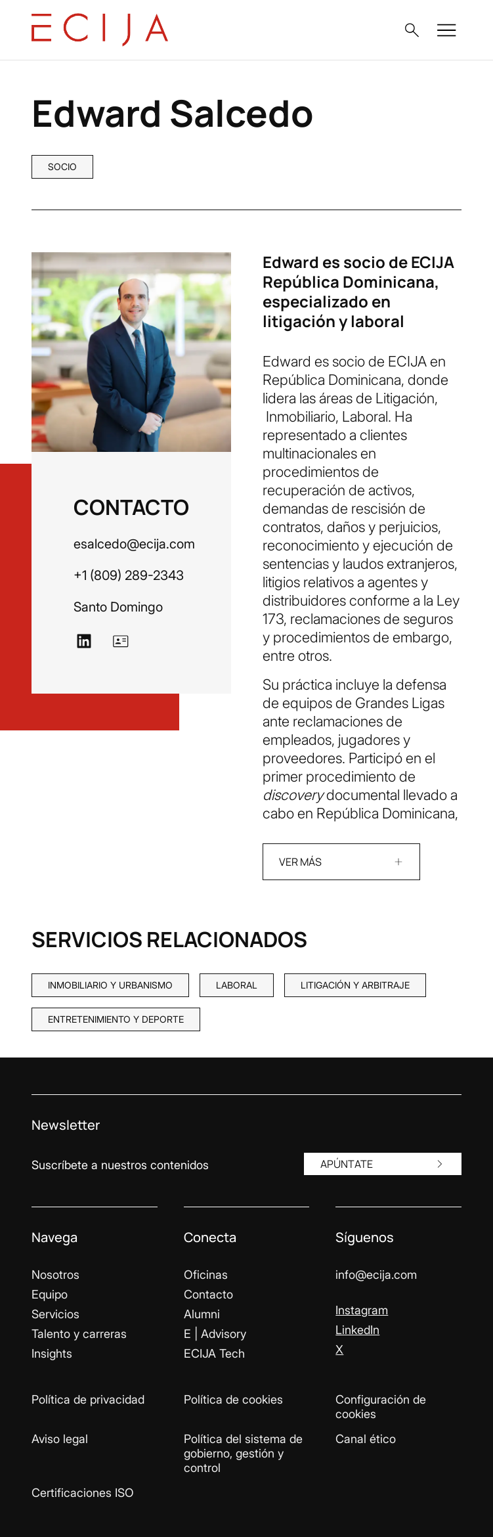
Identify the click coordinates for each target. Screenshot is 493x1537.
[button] (411, 30)
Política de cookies (233, 1399)
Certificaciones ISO (83, 1493)
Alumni (202, 1314)
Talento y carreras (79, 1334)
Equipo (50, 1294)
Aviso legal (60, 1439)
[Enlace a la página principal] (100, 30)
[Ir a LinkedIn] (84, 641)
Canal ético (365, 1439)
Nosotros (55, 1274)
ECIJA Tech (214, 1353)
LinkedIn (357, 1330)
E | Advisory (215, 1334)
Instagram (361, 1310)
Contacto (208, 1294)
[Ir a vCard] (120, 641)
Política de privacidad (88, 1399)
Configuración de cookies (380, 1406)
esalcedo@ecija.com (134, 544)
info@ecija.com (376, 1274)
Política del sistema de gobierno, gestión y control (243, 1453)
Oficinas (206, 1274)
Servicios (55, 1314)
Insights (52, 1353)
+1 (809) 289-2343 (129, 575)
